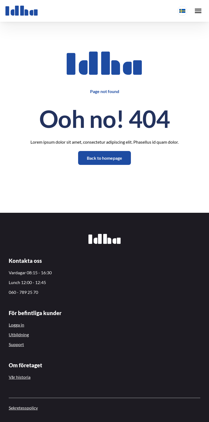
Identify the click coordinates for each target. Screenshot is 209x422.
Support (16, 344)
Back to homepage (104, 158)
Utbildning (19, 334)
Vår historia (19, 377)
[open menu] (198, 11)
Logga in (16, 324)
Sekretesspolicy (23, 407)
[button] (182, 11)
